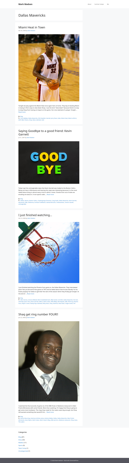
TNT (74, 303)
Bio (108, 4)
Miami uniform (72, 118)
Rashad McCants (51, 202)
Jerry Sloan (54, 118)
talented (38, 120)
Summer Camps (99, 4)
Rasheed (39, 303)
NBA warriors (54, 420)
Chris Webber (24, 118)
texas (75, 420)
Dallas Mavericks (33, 118)
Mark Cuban (46, 301)
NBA (22, 120)
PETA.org (70, 301)
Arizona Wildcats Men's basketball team (39, 300)
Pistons (26, 120)
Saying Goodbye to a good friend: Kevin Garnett (45, 132)
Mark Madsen (25, 4)
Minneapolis (61, 301)
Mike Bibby (54, 301)
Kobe (59, 118)
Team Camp (22, 448)
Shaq (30, 120)
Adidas (22, 200)
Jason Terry (27, 301)
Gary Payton (28, 420)
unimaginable (22, 204)
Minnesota (21, 202)
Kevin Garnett (73, 200)
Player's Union (26, 303)
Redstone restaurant (64, 420)
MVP (19, 120)
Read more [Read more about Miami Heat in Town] (22, 112)
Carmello (60, 300)
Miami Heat (64, 118)
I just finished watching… (35, 215)
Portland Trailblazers (40, 202)
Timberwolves (60, 202)
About (89, 4)
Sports (20, 445)
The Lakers (21, 422)
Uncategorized (23, 451)
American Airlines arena (37, 418)
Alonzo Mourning (25, 418)
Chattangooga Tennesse (44, 200)
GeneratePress (74, 460)
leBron (41, 301)
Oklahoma (31, 202)
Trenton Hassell (69, 202)
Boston (27, 200)
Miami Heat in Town (31, 27)
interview (21, 301)
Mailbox (21, 443)
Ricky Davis (46, 303)
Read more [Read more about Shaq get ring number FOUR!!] (50, 412)
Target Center (69, 303)
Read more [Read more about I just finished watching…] (30, 294)
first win (75, 300)
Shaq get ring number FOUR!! (38, 314)
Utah (42, 120)
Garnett (48, 118)
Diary (20, 440)
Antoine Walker (49, 418)
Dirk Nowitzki (42, 118)
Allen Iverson (24, 300)
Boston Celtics (33, 200)
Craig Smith (55, 200)
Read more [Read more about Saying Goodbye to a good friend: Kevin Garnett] (50, 194)
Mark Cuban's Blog (45, 420)
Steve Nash (61, 303)
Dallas (55, 418)
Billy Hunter (54, 300)
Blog (21, 116)
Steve (34, 120)
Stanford (55, 303)
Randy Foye (33, 303)
